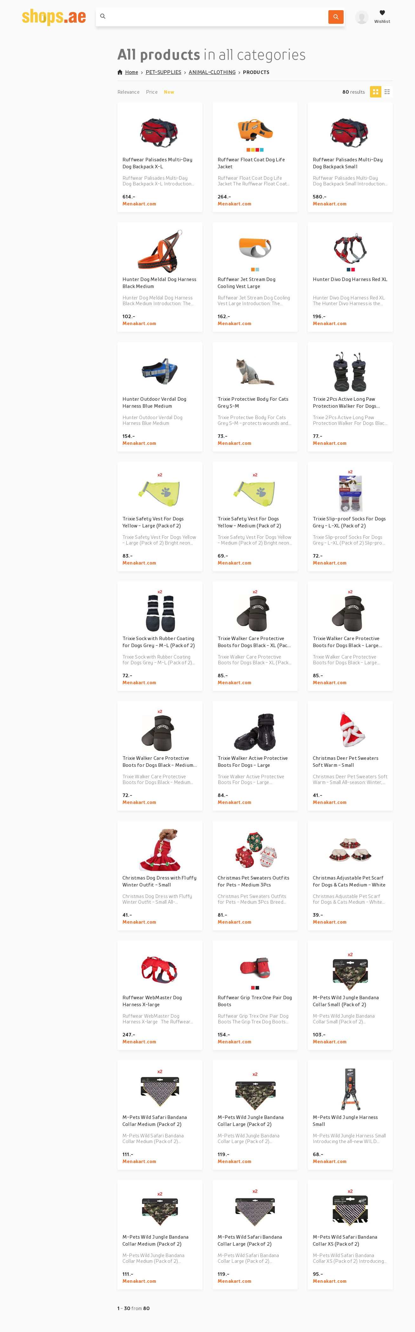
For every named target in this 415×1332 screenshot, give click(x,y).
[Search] (336, 17)
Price (152, 92)
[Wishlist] (382, 17)
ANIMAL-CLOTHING (212, 72)
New (169, 92)
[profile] (362, 17)
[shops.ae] (54, 17)
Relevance (128, 92)
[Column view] (387, 91)
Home (127, 72)
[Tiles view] (375, 91)
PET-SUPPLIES (163, 72)
